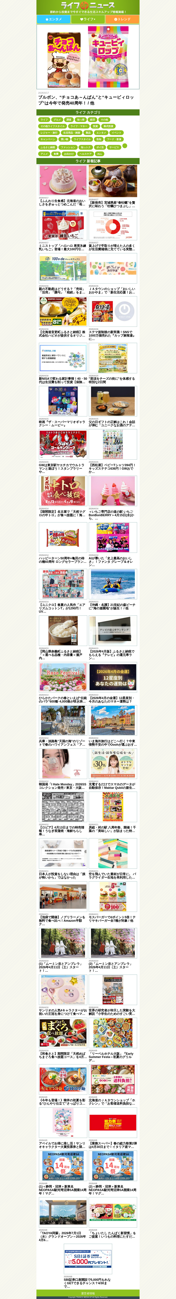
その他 (104, 119)
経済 (92, 119)
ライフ (88, 19)
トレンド (122, 19)
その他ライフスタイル (53, 126)
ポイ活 (100, 147)
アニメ (44, 153)
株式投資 (108, 126)
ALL (99, 153)
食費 (56, 153)
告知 (98, 139)
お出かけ (69, 153)
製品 (88, 132)
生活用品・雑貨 (71, 132)
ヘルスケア (86, 153)
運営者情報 (88, 1293)
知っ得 (80, 119)
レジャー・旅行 (49, 132)
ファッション (68, 147)
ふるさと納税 (48, 147)
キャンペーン (48, 139)
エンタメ (54, 19)
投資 (95, 126)
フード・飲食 (114, 139)
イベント (116, 132)
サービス (114, 147)
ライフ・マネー (78, 126)
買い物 (64, 139)
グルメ (57, 119)
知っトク (86, 147)
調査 (69, 119)
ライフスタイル (82, 139)
